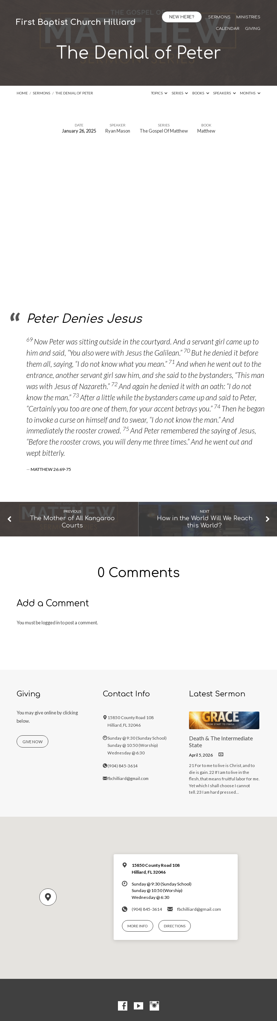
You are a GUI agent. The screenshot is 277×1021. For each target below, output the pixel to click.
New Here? (181, 17)
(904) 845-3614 (122, 765)
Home (22, 93)
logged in (50, 622)
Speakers (224, 93)
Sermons (219, 17)
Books (200, 93)
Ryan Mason (117, 131)
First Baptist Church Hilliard (76, 22)
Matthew (206, 131)
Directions (174, 926)
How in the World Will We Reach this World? (204, 522)
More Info (137, 926)
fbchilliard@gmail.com (128, 778)
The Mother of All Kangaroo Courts (72, 522)
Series (180, 93)
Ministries (248, 17)
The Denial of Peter (74, 93)
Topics (159, 93)
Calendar (227, 29)
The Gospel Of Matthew (164, 131)
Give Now (32, 741)
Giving (252, 29)
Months (250, 93)
